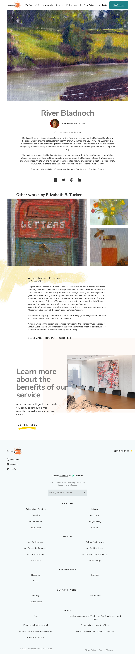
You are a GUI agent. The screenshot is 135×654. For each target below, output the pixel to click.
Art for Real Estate (95, 542)
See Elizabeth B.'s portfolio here (49, 338)
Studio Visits (36, 601)
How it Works (35, 521)
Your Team (36, 527)
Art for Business (35, 542)
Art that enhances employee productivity (95, 631)
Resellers (35, 575)
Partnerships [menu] (71, 5)
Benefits (36, 515)
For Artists (36, 560)
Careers (94, 527)
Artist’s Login (95, 560)
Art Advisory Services (36, 509)
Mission (94, 509)
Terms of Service (106, 650)
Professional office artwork (35, 625)
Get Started (118, 5)
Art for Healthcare (94, 548)
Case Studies (95, 595)
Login (104, 5)
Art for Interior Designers (35, 548)
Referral (95, 575)
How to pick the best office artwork (35, 631)
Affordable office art (35, 637)
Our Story (94, 515)
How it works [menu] (47, 5)
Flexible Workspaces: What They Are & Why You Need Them (95, 617)
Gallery (35, 595)
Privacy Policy (90, 650)
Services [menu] (59, 5)
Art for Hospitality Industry (94, 554)
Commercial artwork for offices (95, 625)
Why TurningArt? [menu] (32, 5)
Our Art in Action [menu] (87, 5)
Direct (36, 581)
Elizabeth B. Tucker (75, 123)
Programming (95, 521)
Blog (36, 616)
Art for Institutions (35, 554)
